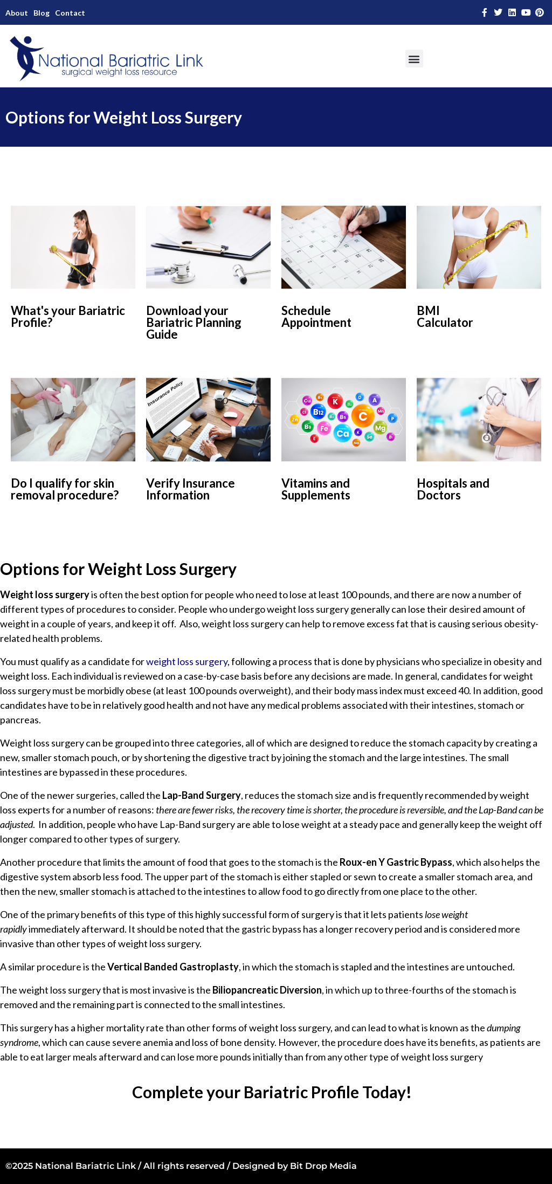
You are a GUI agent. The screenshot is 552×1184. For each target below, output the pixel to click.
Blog (41, 12)
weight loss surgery (186, 661)
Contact (70, 12)
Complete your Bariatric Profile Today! (272, 1091)
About (16, 12)
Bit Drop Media (323, 1166)
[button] (414, 58)
